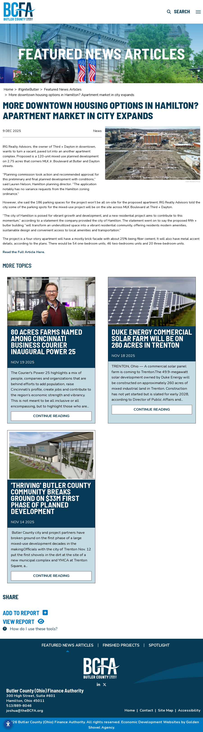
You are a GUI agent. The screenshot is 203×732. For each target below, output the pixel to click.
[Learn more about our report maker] (101, 629)
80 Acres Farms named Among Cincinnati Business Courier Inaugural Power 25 (46, 341)
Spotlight (159, 645)
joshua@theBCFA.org (24, 710)
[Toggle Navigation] (198, 12)
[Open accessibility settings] (8, 723)
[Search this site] (178, 12)
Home (130, 710)
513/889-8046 (19, 705)
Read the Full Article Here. (24, 252)
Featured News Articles (68, 645)
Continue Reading (51, 415)
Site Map (165, 710)
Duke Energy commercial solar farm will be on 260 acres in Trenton (152, 338)
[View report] (101, 621)
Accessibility (189, 710)
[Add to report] (101, 612)
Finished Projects (121, 645)
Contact (146, 710)
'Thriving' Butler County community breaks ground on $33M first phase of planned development (51, 498)
